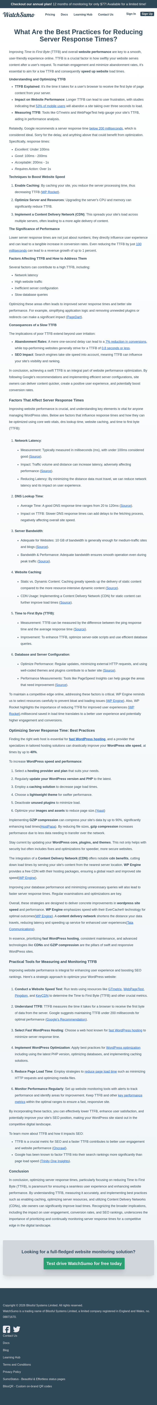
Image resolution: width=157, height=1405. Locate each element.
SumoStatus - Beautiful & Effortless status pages (34, 1378)
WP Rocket (50, 192)
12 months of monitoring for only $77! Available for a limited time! (78, 4)
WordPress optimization (123, 1047)
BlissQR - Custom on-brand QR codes (27, 1386)
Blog (6, 1350)
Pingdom (21, 995)
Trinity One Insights (55, 1161)
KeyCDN (42, 995)
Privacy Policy (12, 1371)
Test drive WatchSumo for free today (84, 1263)
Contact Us (105, 14)
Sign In (131, 13)
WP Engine (115, 701)
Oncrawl (59, 1148)
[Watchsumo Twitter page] (15, 1329)
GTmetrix (115, 989)
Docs (64, 14)
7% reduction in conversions (125, 341)
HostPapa (48, 826)
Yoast (100, 810)
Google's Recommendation (66, 1019)
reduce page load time (101, 1071)
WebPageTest (134, 989)
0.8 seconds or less (116, 348)
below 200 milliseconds (106, 128)
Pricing (50, 14)
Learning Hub (83, 14)
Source (35, 456)
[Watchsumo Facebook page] (6, 1329)
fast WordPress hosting (87, 739)
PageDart (74, 317)
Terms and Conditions (17, 1364)
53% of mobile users (50, 106)
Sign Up (147, 13)
